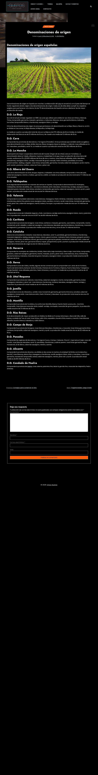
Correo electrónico (17, 442)
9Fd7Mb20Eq (60, 36)
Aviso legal (35, 9)
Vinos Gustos (52, 485)
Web (11, 450)
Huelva (29, 366)
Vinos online (48, 26)
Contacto (47, 9)
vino (59, 104)
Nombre (13, 435)
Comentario (15, 412)
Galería (59, 4)
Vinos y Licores (37, 4)
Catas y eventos (72, 4)
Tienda (50, 4)
